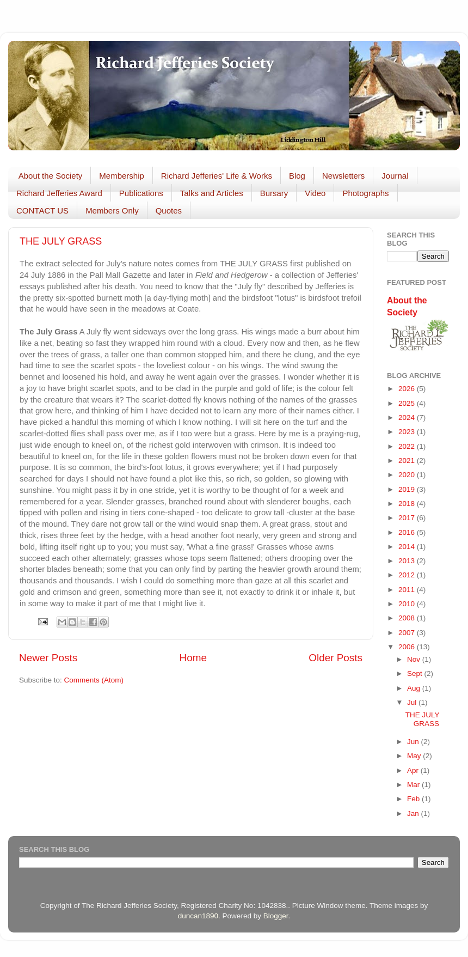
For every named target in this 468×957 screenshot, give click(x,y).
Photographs (365, 193)
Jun (414, 741)
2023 (407, 432)
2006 (407, 647)
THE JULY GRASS (61, 241)
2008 (407, 618)
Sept (415, 673)
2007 (407, 633)
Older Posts (335, 657)
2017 (407, 518)
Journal (394, 175)
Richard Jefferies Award (59, 193)
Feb (414, 799)
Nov (414, 659)
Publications (141, 193)
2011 (407, 590)
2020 (407, 475)
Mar (414, 785)
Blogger (275, 916)
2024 (407, 417)
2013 (407, 561)
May (415, 756)
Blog (297, 175)
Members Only (112, 210)
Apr (414, 770)
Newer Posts (48, 657)
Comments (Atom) (94, 680)
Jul (412, 702)
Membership (121, 175)
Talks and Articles (211, 193)
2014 (407, 546)
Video (315, 193)
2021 (407, 460)
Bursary (274, 193)
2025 (407, 403)
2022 (407, 446)
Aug (414, 688)
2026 (407, 389)
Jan (414, 813)
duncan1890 (198, 916)
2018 (407, 503)
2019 (407, 489)
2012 (407, 575)
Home (193, 657)
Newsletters (343, 175)
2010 (407, 604)
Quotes (169, 210)
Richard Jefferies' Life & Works (216, 175)
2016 (407, 532)
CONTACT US (42, 210)
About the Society (51, 175)
